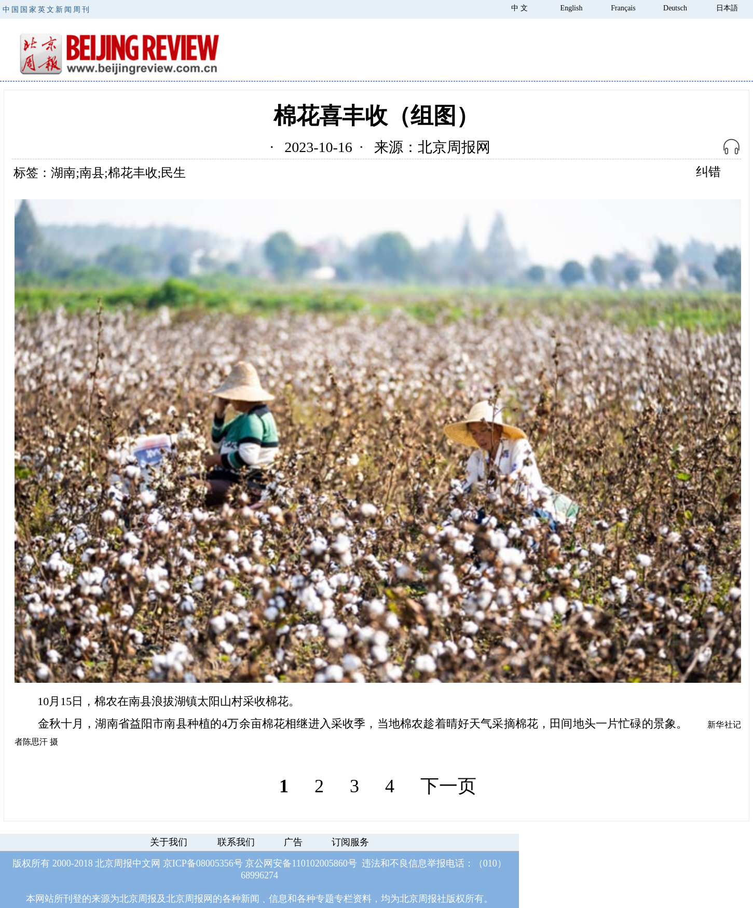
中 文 (519, 8)
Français (623, 8)
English (571, 8)
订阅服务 (350, 842)
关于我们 (168, 842)
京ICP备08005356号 (203, 863)
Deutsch (675, 8)
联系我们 (236, 842)
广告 (293, 842)
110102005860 (319, 863)
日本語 (727, 8)
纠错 (708, 171)
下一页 (448, 786)
